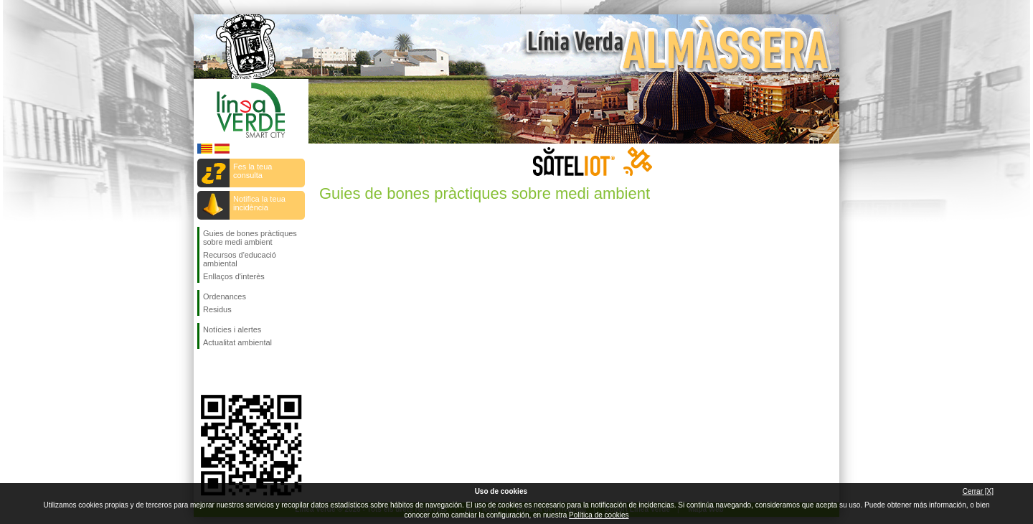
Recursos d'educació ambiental (239, 259)
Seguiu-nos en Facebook (205, 371)
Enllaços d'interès (234, 276)
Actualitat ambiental (237, 342)
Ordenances (224, 296)
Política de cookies (598, 515)
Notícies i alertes (232, 329)
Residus (217, 309)
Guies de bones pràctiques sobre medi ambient (250, 237)
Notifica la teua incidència (259, 203)
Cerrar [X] (978, 491)
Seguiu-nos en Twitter (229, 371)
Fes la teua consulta (252, 170)
